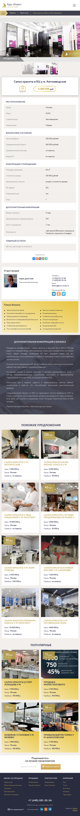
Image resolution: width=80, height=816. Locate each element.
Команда (66, 791)
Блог (64, 782)
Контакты (66, 788)
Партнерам (67, 795)
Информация (33, 782)
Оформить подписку (50, 767)
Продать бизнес (34, 785)
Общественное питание (13, 785)
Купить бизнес (50, 785)
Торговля (7, 788)
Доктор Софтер (74, 809)
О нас (65, 785)
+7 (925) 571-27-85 (59, 278)
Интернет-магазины (11, 795)
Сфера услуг (24, 13)
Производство (9, 791)
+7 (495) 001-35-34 (59, 280)
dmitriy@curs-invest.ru (60, 286)
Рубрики (13, 13)
